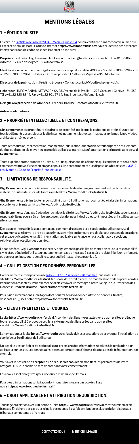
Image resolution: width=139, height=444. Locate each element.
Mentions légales (84, 431)
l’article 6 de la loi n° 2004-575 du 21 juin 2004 (46, 42)
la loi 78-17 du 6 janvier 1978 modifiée (71, 275)
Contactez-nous (53, 431)
